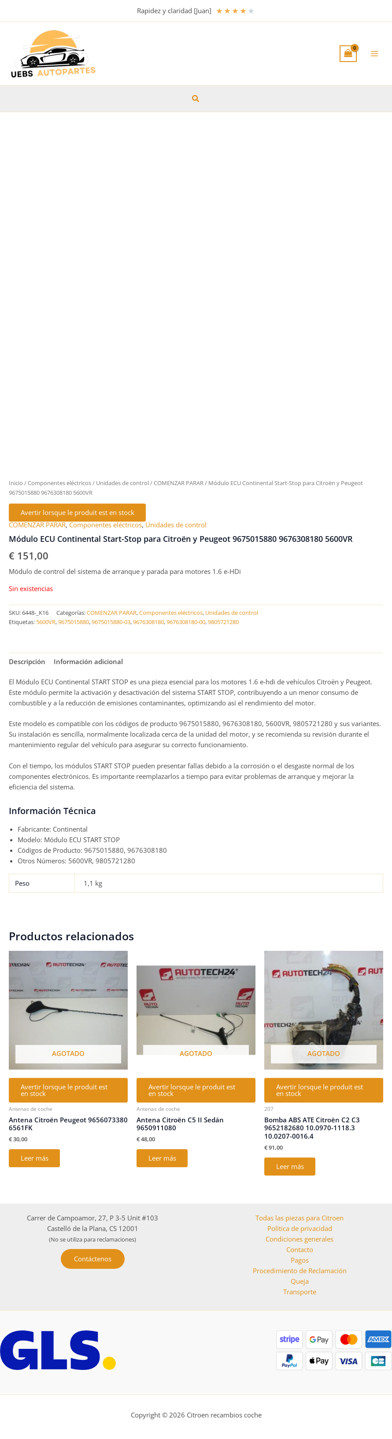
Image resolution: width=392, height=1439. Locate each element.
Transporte (299, 1291)
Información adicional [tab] (88, 661)
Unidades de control (122, 483)
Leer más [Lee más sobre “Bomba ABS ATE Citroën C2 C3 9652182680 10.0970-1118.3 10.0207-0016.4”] (290, 1167)
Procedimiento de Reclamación (300, 1270)
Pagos (300, 1260)
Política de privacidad (299, 1228)
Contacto (299, 1249)
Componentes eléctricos (59, 483)
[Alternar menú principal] (374, 53)
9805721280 (223, 623)
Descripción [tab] (27, 661)
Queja (300, 1281)
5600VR (45, 623)
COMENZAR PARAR (178, 483)
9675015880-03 (111, 623)
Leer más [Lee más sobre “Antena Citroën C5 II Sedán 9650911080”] (163, 1159)
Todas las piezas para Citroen (299, 1217)
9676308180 (148, 623)
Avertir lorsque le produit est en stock (78, 512)
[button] (196, 99)
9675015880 (73, 623)
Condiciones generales (299, 1238)
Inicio (16, 483)
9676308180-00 (185, 623)
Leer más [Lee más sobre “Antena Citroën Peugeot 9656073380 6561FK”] (35, 1159)
